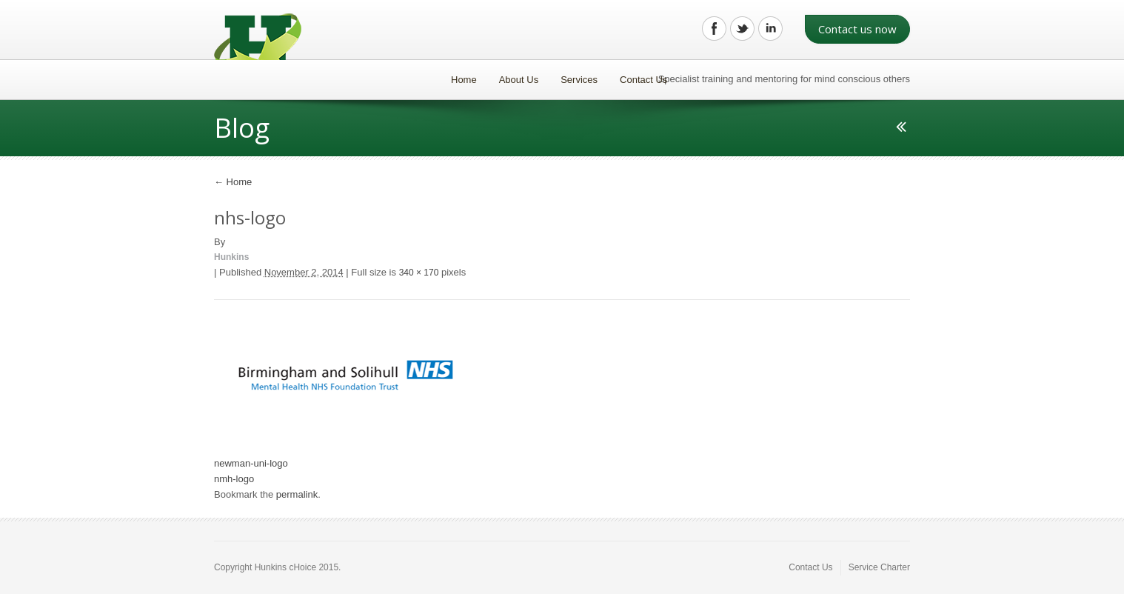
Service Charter (879, 567)
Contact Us (643, 79)
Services (579, 79)
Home (464, 79)
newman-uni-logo (251, 463)
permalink (297, 494)
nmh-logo (234, 478)
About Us (518, 79)
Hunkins (231, 257)
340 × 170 (419, 272)
